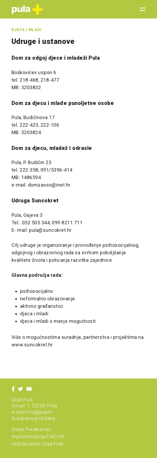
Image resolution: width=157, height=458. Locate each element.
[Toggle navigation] (141, 9)
